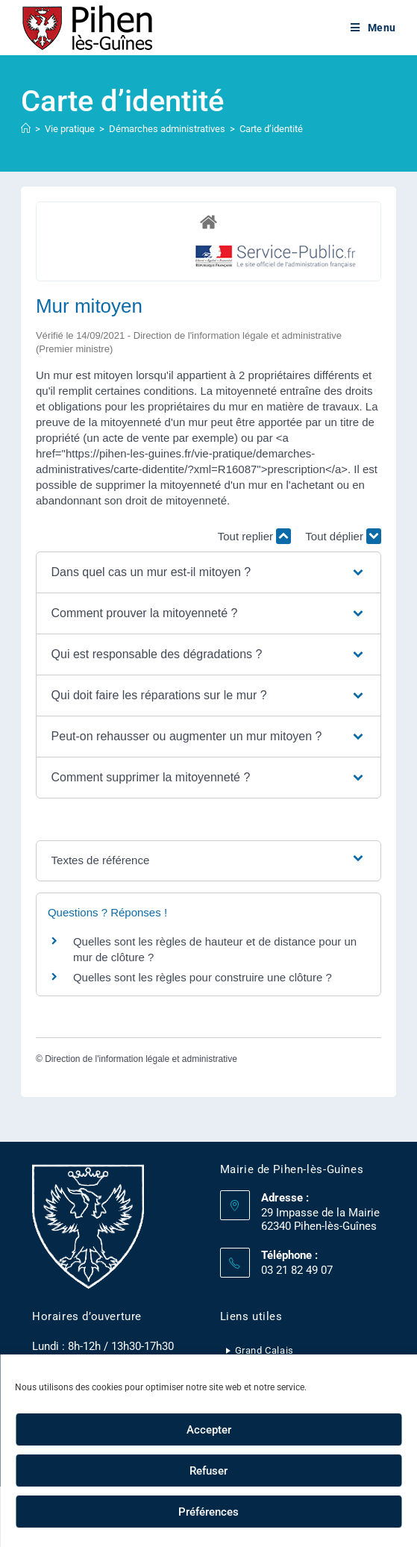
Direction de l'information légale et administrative (141, 1059)
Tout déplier (343, 536)
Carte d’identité (271, 128)
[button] (208, 572)
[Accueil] (26, 128)
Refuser (208, 1471)
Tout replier (254, 536)
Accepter (208, 1430)
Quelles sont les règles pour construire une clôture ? (202, 977)
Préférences (208, 1512)
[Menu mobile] (373, 28)
